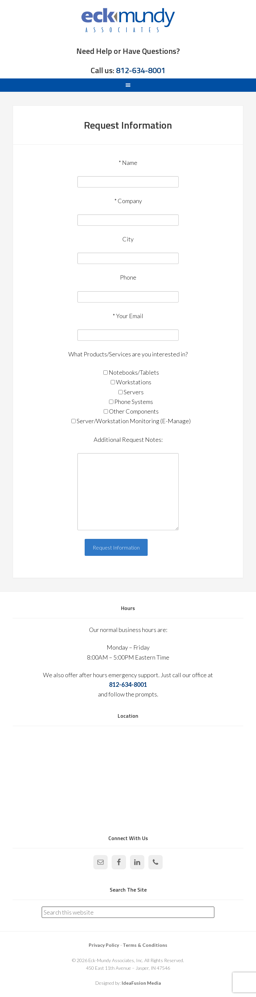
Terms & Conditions (145, 945)
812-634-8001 (140, 70)
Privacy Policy (104, 945)
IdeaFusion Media (141, 983)
